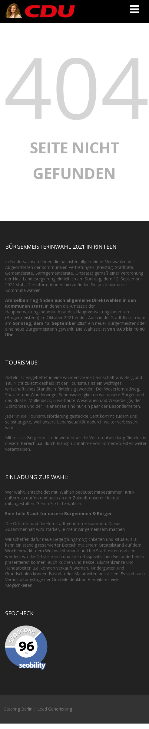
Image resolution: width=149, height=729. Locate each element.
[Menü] (134, 9)
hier (112, 284)
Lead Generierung (54, 709)
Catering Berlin (18, 709)
